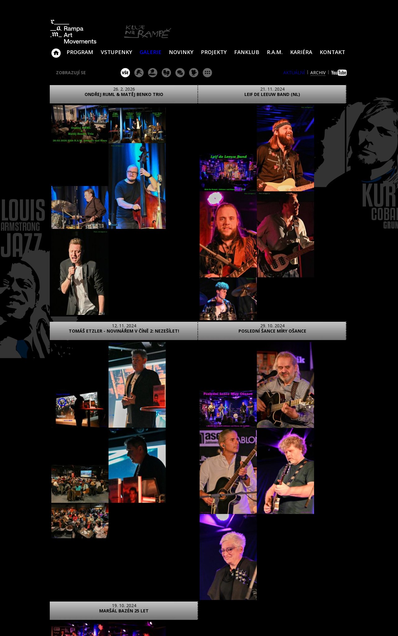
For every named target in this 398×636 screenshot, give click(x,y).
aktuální (294, 72)
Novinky (181, 52)
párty (152, 72)
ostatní (207, 72)
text (129, 520)
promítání (193, 72)
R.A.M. (275, 52)
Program (80, 52)
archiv (318, 72)
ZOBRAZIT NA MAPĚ (199, 547)
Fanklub (246, 52)
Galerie (150, 52)
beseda (180, 72)
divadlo (166, 72)
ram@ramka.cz (303, 559)
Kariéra (301, 52)
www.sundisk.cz (189, 623)
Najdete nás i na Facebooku (273, 584)
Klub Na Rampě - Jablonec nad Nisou (56, 50)
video (101, 520)
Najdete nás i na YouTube (287, 584)
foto (74, 520)
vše (125, 72)
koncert (139, 72)
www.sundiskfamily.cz (263, 623)
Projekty (214, 52)
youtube (339, 73)
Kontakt (332, 52)
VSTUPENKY (116, 52)
